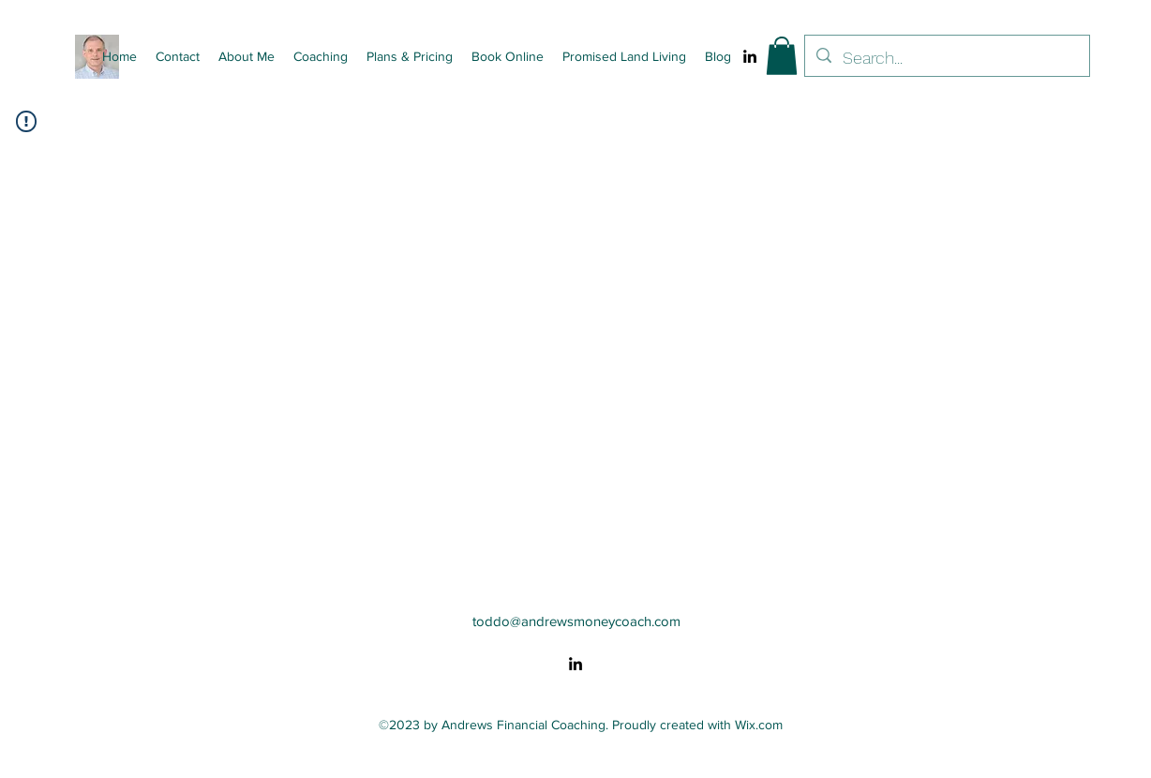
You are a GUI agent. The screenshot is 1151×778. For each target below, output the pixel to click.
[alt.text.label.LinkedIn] (749, 56)
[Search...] (946, 58)
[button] (782, 56)
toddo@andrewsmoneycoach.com (576, 621)
